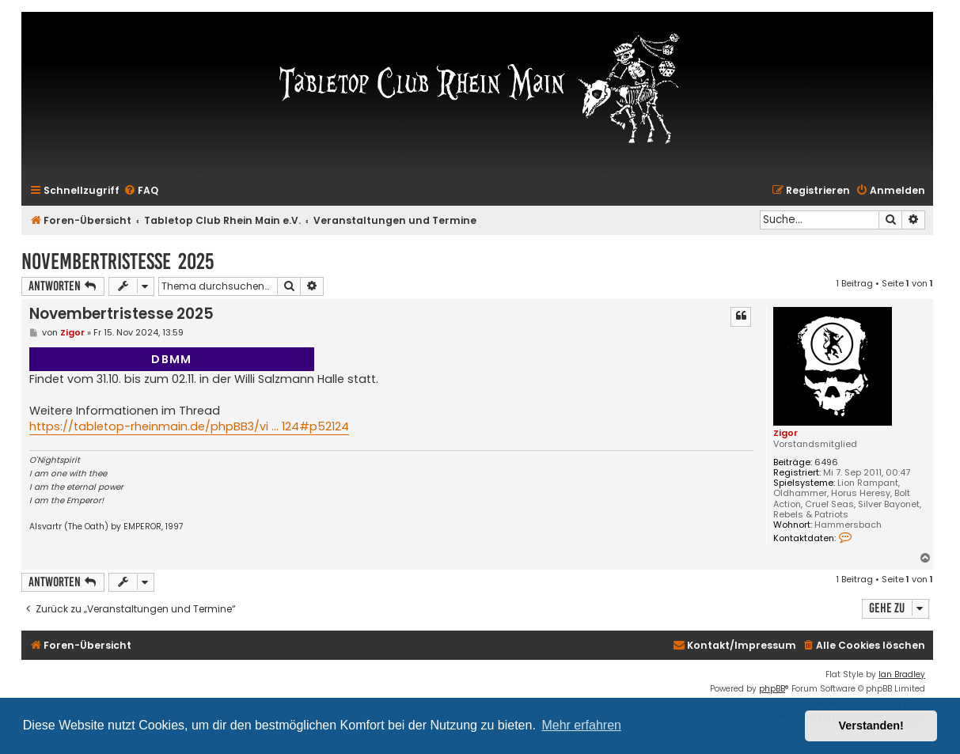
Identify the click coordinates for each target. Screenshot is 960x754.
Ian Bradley (901, 674)
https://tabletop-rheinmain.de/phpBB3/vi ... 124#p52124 (189, 426)
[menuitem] (140, 191)
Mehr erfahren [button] (581, 725)
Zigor (785, 432)
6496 (826, 462)
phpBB (772, 689)
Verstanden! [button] (871, 725)
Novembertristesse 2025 (117, 261)
